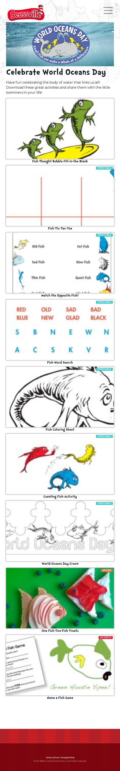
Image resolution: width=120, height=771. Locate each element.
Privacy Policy (68, 758)
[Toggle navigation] (108, 10)
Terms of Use (52, 758)
